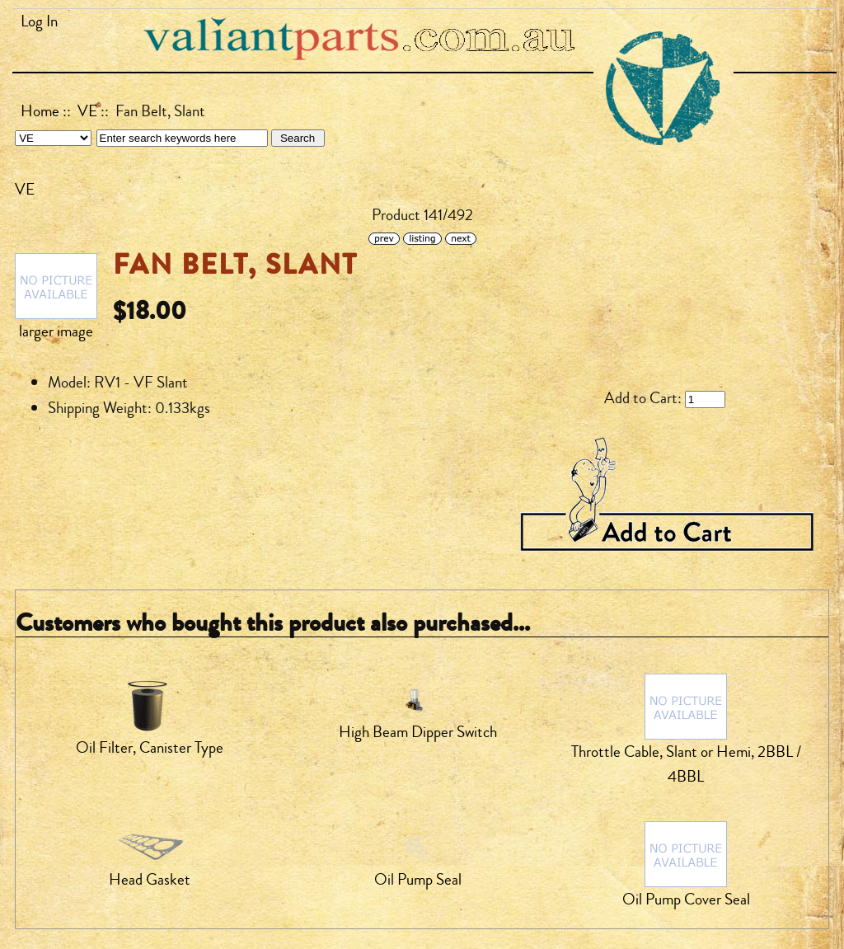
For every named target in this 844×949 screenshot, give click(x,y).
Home (40, 111)
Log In (39, 21)
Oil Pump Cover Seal (686, 899)
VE (87, 111)
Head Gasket (149, 879)
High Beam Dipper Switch (418, 732)
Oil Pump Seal (418, 879)
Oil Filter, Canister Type (149, 747)
